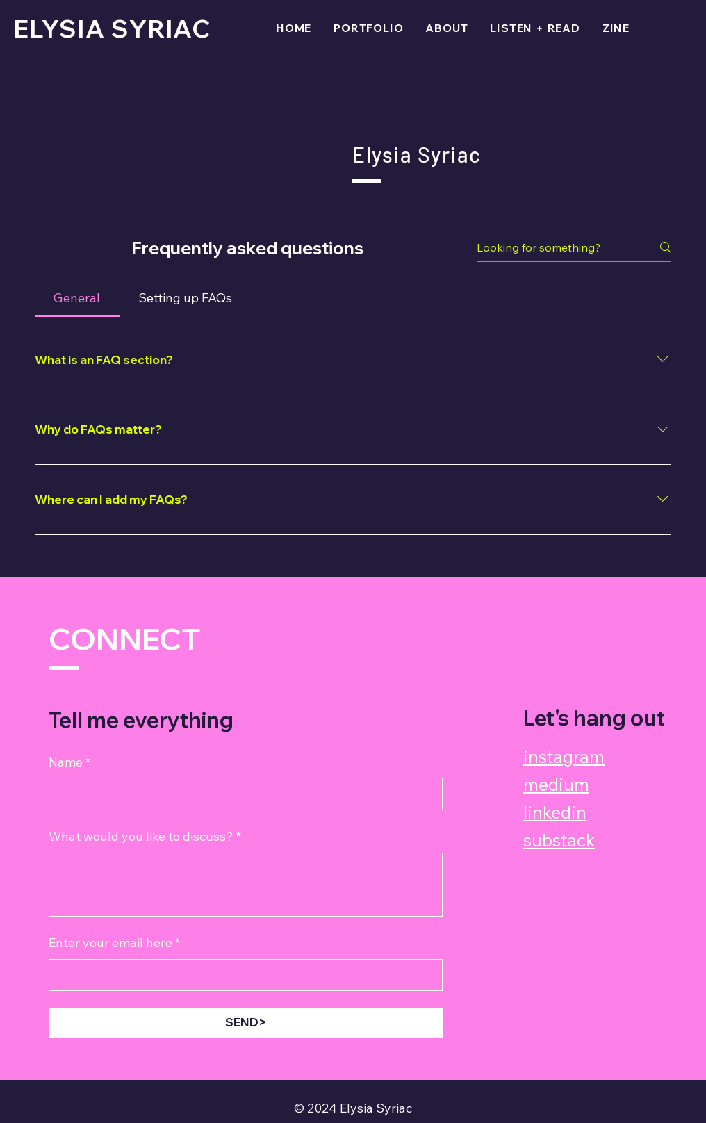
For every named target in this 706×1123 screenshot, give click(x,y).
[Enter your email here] (241, 975)
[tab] (77, 298)
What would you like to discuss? (145, 837)
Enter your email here (114, 943)
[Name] (241, 794)
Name (69, 763)
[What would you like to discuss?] (245, 884)
